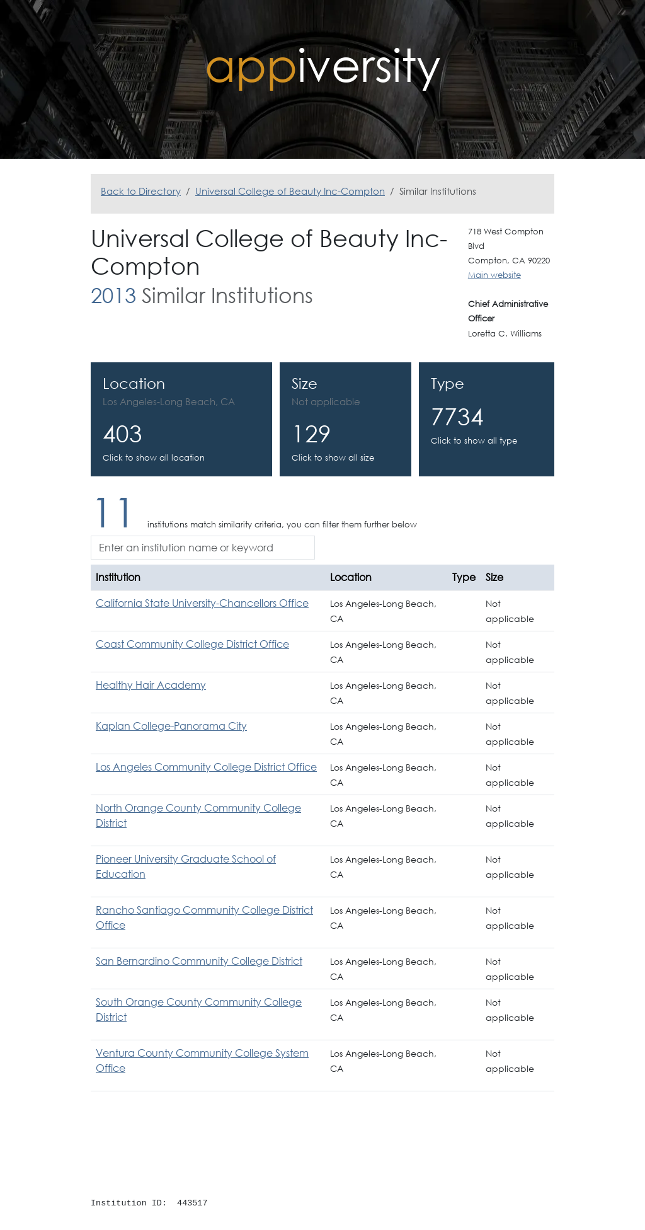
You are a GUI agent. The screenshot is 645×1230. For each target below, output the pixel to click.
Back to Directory (141, 191)
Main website (494, 275)
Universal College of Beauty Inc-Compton (290, 191)
